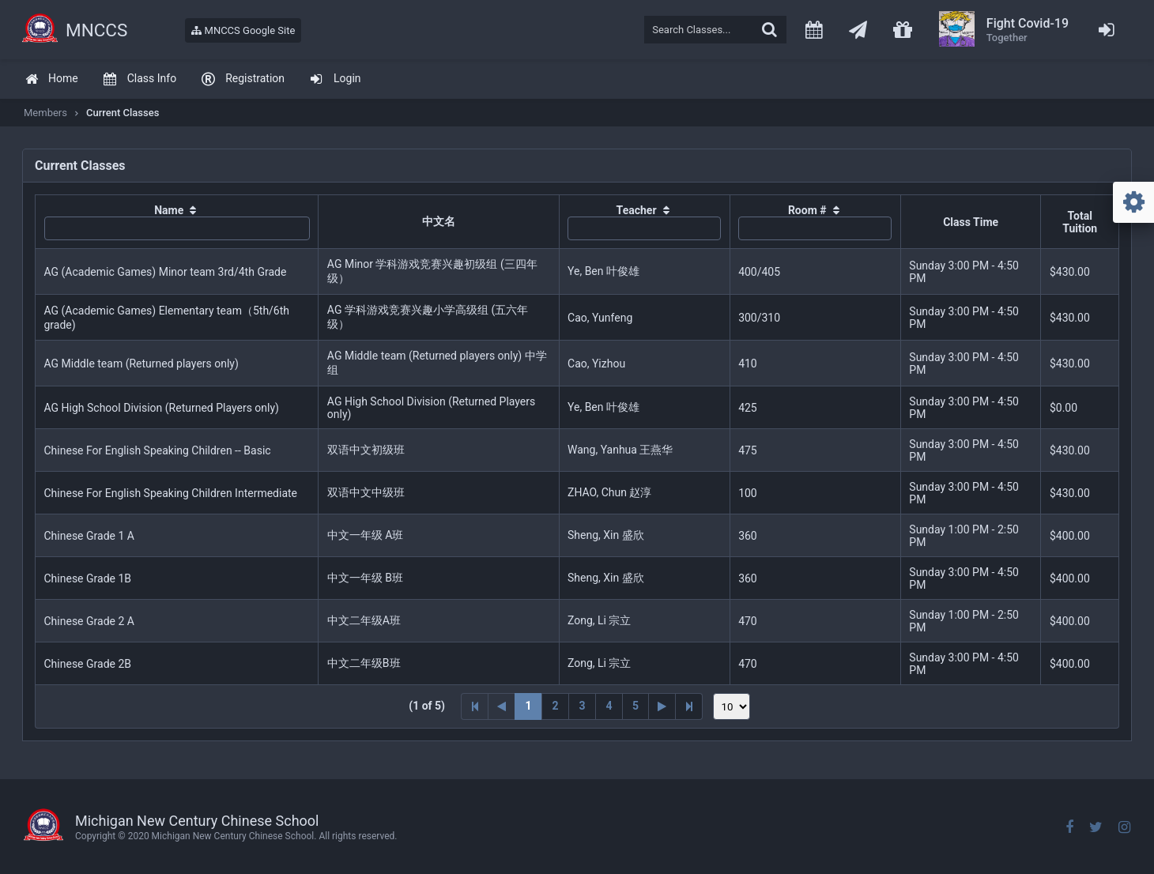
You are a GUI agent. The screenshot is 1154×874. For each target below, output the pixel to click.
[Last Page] (689, 706)
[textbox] (715, 29)
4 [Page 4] (608, 705)
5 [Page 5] (635, 705)
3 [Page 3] (582, 705)
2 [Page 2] (555, 705)
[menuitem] (51, 79)
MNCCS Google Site (243, 30)
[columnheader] (177, 222)
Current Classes (122, 113)
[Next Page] (662, 706)
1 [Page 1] (528, 705)
